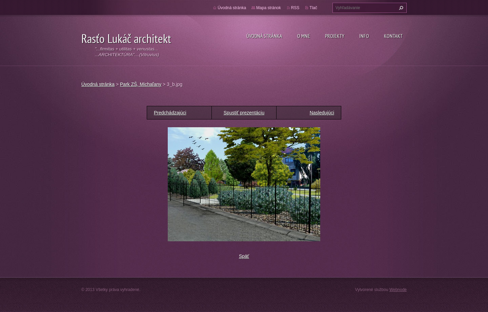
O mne (303, 35)
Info (364, 35)
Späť (244, 256)
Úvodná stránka (264, 35)
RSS (295, 7)
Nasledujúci (322, 112)
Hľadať (400, 8)
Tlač (313, 7)
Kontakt (393, 35)
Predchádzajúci (170, 112)
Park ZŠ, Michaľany (140, 84)
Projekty (334, 35)
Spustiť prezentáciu (244, 112)
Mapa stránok (268, 7)
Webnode (398, 289)
